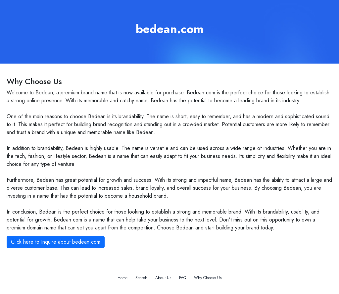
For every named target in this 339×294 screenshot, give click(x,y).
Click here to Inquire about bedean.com (55, 242)
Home (122, 278)
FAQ (182, 278)
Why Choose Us (207, 278)
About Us (163, 278)
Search (141, 278)
